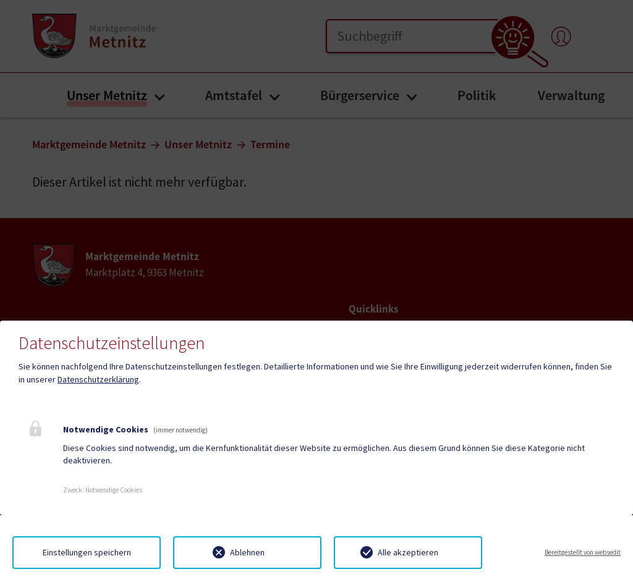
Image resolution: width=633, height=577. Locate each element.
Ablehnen (247, 552)
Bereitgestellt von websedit (583, 552)
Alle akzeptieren (408, 552)
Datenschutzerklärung (98, 379)
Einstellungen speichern (87, 552)
